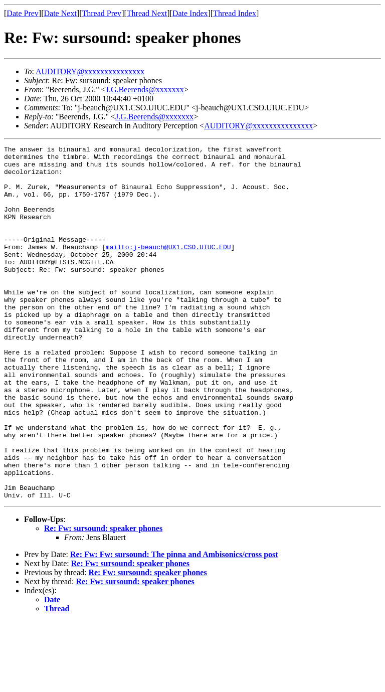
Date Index (190, 13)
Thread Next (147, 13)
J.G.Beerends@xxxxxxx (145, 89)
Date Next (60, 13)
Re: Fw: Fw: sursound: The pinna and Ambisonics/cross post (174, 625)
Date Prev (23, 13)
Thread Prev (101, 13)
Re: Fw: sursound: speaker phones (103, 599)
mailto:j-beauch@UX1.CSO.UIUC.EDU (168, 267)
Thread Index (234, 13)
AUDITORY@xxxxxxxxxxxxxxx (90, 71)
